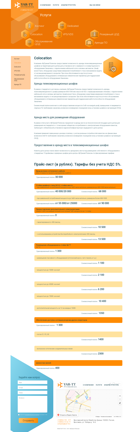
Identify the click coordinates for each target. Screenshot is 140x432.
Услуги (56, 5)
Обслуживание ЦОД (19, 79)
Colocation (17, 63)
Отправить (28, 420)
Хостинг (17, 59)
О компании (45, 5)
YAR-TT (27, 4)
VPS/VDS (17, 71)
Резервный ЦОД (19, 75)
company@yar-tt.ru (63, 424)
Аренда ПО (17, 84)
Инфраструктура (68, 5)
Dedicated (17, 67)
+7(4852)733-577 (26, 10)
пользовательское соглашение (32, 414)
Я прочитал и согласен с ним (33, 414)
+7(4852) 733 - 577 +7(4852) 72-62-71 (64, 421)
